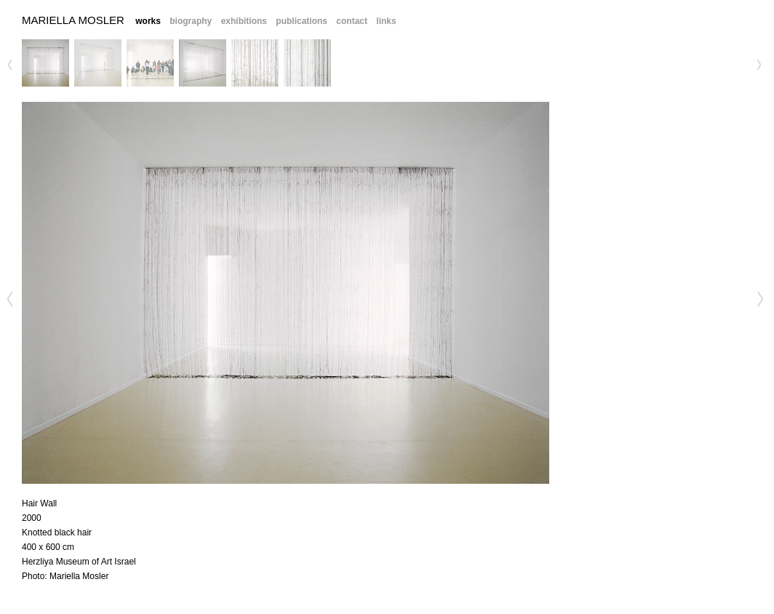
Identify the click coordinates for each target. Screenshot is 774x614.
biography (190, 21)
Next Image (759, 299)
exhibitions (244, 21)
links (386, 21)
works (148, 21)
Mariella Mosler (73, 20)
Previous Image (10, 299)
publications (301, 21)
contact (351, 21)
